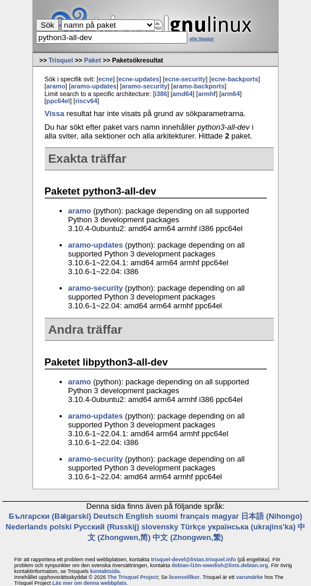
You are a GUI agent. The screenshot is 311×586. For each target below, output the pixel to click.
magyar (225, 516)
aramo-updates (94, 86)
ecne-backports (234, 79)
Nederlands (27, 526)
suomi (167, 516)
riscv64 (86, 100)
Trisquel (60, 60)
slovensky (159, 526)
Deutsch (108, 516)
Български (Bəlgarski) (50, 516)
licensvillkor (184, 577)
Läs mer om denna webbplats (89, 583)
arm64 (230, 93)
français (195, 516)
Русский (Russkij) (106, 526)
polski (60, 526)
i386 (161, 93)
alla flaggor (202, 38)
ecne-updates (139, 79)
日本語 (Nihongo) (271, 516)
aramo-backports (198, 86)
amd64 (183, 93)
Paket (92, 60)
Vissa (55, 113)
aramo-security (145, 86)
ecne (105, 79)
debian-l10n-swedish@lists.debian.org (219, 565)
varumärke (249, 577)
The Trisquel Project (132, 577)
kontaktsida (105, 571)
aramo (56, 86)
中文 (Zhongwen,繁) (188, 537)
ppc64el (58, 100)
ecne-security (185, 79)
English (139, 516)
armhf (207, 93)
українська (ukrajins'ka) (252, 526)
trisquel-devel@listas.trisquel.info (193, 559)
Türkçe (193, 526)
